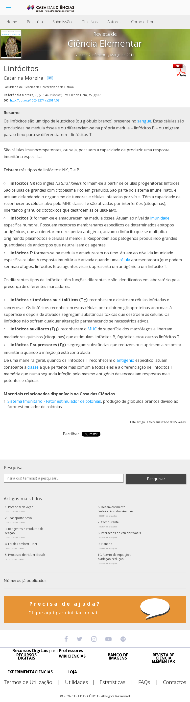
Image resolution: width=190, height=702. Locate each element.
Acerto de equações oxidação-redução (114, 559)
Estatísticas (118, 682)
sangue (144, 121)
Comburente (109, 524)
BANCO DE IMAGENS (118, 656)
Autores (114, 21)
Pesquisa (35, 21)
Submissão (62, 21)
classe (33, 367)
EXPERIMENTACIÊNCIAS (30, 672)
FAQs (150, 682)
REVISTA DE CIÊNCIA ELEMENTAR (163, 658)
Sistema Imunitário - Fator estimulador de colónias (54, 401)
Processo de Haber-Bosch (25, 557)
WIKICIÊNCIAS (72, 656)
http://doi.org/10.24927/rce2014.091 (35, 100)
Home (11, 21)
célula (124, 259)
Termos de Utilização (34, 682)
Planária (108, 546)
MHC (92, 329)
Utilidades (82, 682)
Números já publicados (25, 580)
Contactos (174, 682)
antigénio (125, 360)
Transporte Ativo (19, 520)
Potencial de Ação (19, 509)
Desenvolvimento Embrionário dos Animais (115, 511)
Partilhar (71, 434)
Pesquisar (156, 478)
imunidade (159, 218)
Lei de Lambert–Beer (21, 546)
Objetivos (89, 21)
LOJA (72, 672)
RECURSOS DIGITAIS (26, 656)
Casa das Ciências (97, 394)
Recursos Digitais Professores (47, 650)
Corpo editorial (144, 21)
